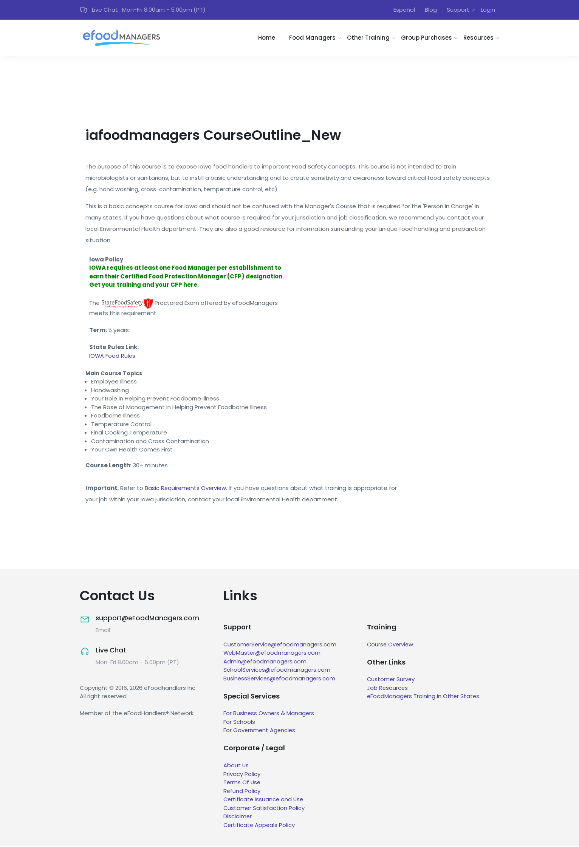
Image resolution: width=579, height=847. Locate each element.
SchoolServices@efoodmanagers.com (277, 670)
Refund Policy (242, 792)
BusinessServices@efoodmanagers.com (280, 679)
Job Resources (388, 688)
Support (458, 10)
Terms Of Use (242, 783)
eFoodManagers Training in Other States (424, 697)
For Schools (239, 722)
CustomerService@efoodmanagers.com (281, 645)
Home (266, 38)
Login (488, 10)
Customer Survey (391, 680)
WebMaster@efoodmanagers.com (272, 653)
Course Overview (391, 645)
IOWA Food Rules (112, 356)
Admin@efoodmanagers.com (265, 662)
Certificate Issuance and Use (264, 800)
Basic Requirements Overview (186, 489)
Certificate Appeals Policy (259, 826)
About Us (236, 766)
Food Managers (312, 38)
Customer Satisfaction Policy (264, 809)
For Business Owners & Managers (269, 714)
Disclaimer (237, 817)
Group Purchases (426, 38)
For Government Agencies (260, 731)
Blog (431, 10)
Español (404, 10)
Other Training (368, 38)
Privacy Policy (241, 775)
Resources (478, 38)
